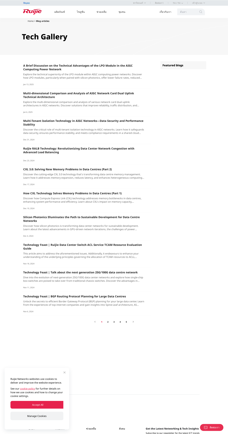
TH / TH (176, 3)
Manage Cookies (37, 416)
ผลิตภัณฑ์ (61, 12)
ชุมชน (123, 12)
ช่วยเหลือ (103, 12)
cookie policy (27, 388)
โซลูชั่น (82, 12)
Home (31, 21)
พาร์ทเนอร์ (138, 2)
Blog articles (42, 21)
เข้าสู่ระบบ (197, 2)
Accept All (37, 404)
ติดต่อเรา (159, 2)
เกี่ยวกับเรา (167, 12)
